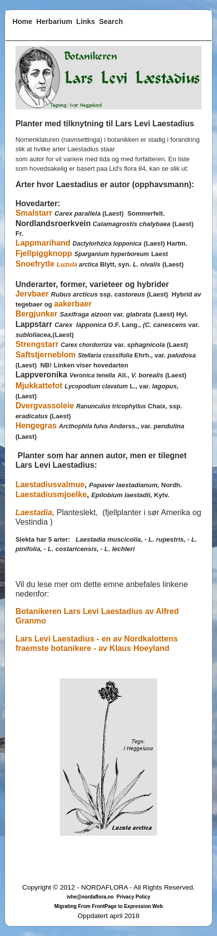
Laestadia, (34, 512)
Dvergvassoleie (44, 405)
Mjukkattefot (38, 385)
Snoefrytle (36, 264)
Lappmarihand (42, 243)
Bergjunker (36, 314)
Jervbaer (33, 294)
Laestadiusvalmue (50, 484)
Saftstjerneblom (45, 354)
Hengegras (36, 425)
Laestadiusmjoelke (51, 494)
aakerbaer (73, 304)
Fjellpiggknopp (43, 253)
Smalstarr (33, 213)
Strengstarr (36, 344)
